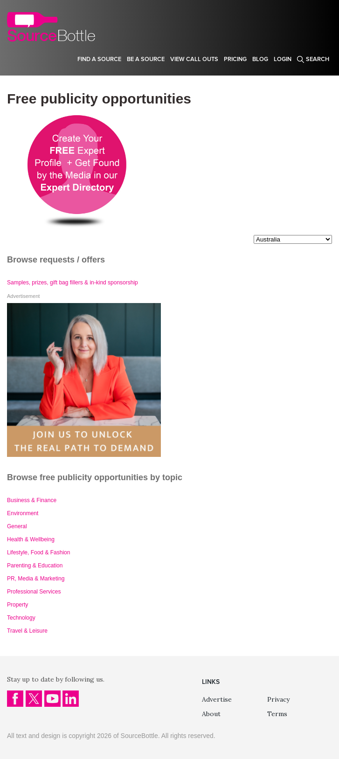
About (211, 714)
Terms (277, 714)
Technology (21, 617)
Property (17, 604)
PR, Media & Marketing (35, 578)
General (17, 526)
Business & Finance (31, 500)
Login (282, 59)
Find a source (99, 59)
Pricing (235, 59)
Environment (22, 513)
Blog (260, 59)
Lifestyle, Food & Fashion (38, 552)
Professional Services (34, 591)
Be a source (146, 59)
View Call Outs (194, 59)
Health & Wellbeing (31, 539)
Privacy (278, 699)
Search (317, 59)
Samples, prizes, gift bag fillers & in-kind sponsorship (72, 282)
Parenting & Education (34, 565)
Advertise (217, 699)
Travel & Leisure (27, 631)
